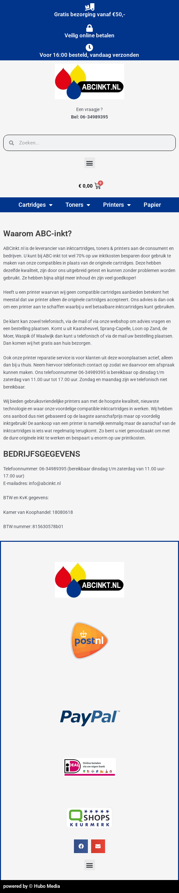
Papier (152, 204)
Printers (117, 205)
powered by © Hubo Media (31, 886)
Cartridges (35, 205)
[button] (89, 162)
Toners (78, 205)
